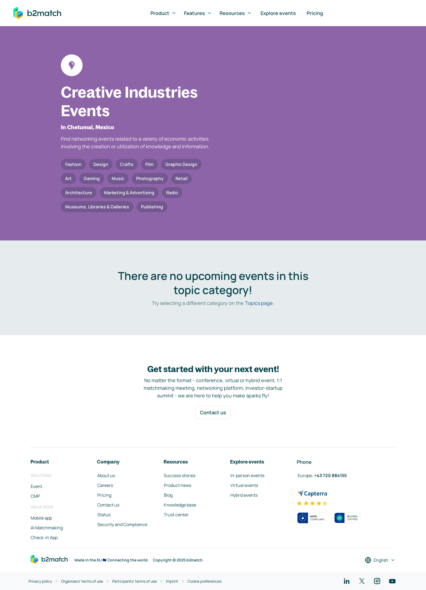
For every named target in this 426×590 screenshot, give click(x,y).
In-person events (247, 475)
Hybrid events (244, 495)
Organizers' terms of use (82, 581)
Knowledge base (180, 505)
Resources (236, 13)
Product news (177, 485)
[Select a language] (380, 560)
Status (104, 515)
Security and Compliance (122, 524)
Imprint (172, 581)
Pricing (315, 13)
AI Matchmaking (47, 528)
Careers (105, 485)
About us (106, 475)
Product (163, 13)
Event (36, 486)
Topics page (259, 303)
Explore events (278, 13)
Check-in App (44, 537)
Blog (168, 495)
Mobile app (41, 518)
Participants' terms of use (134, 581)
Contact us (213, 412)
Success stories (179, 475)
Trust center (176, 515)
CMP (35, 496)
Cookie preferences (204, 581)
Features (198, 13)
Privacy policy (40, 581)
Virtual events (244, 485)
